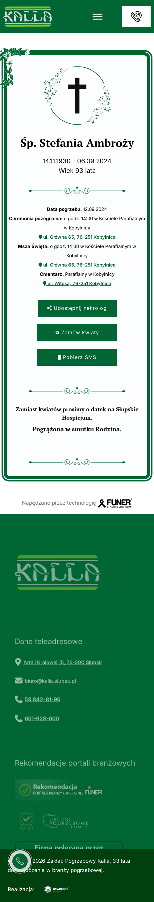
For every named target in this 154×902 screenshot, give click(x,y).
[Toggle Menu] (97, 16)
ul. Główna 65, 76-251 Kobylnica (77, 237)
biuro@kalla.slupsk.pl (50, 698)
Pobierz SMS (77, 357)
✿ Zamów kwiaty (77, 332)
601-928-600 (42, 736)
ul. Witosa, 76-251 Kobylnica (77, 283)
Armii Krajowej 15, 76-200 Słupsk (62, 680)
